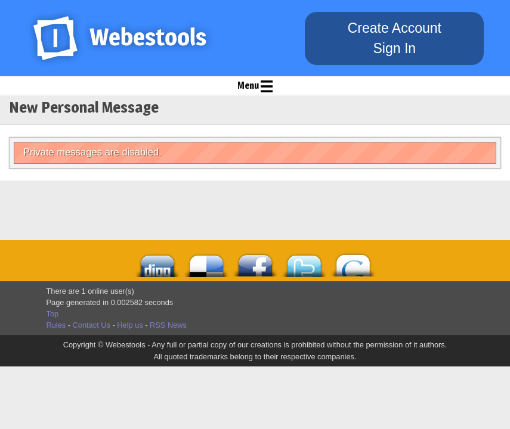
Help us (130, 325)
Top (53, 313)
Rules (56, 325)
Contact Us (91, 325)
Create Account (394, 28)
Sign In (394, 48)
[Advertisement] (204, 210)
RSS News (168, 325)
